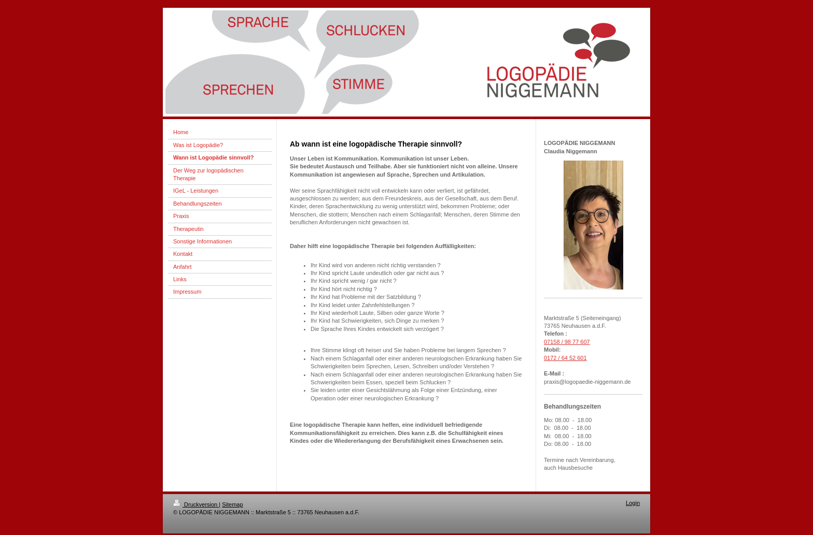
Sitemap (232, 504)
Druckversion (196, 504)
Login (633, 503)
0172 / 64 (556, 358)
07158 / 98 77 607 (567, 342)
